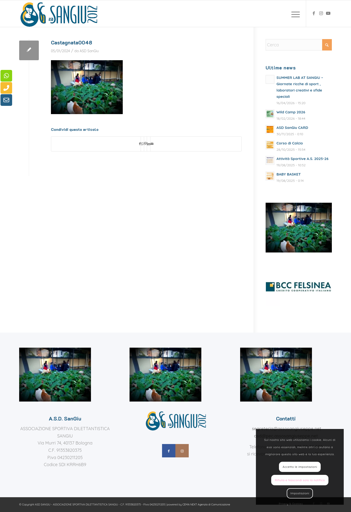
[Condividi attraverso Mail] (152, 144)
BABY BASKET (289, 174)
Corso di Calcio (290, 143)
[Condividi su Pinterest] (145, 144)
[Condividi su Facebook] (140, 144)
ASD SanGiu (89, 51)
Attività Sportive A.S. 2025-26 (302, 158)
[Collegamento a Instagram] (321, 13)
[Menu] (294, 13)
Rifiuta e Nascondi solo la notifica (300, 480)
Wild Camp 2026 (291, 112)
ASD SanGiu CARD (292, 127)
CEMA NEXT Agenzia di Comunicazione (206, 504)
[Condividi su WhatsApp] (142, 144)
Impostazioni (299, 493)
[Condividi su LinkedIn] (148, 144)
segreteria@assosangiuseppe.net (286, 428)
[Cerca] (299, 44)
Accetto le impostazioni (300, 467)
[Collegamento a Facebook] (313, 13)
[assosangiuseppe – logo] (58, 13)
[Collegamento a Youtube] (328, 13)
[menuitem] (294, 13)
